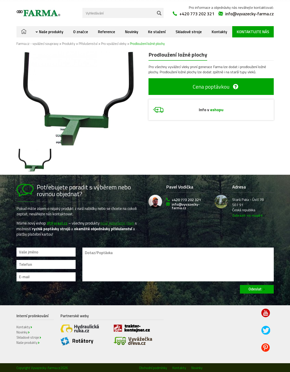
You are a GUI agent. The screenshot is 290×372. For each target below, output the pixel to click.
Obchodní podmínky (153, 366)
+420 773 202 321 (196, 12)
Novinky (131, 31)
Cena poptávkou (211, 85)
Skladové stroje (189, 31)
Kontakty (219, 31)
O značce (80, 31)
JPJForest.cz (57, 222)
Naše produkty (51, 31)
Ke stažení (157, 31)
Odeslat (255, 288)
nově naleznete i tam (117, 222)
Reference (106, 31)
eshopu (216, 109)
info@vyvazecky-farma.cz (249, 12)
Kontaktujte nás (253, 31)
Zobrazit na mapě (246, 214)
